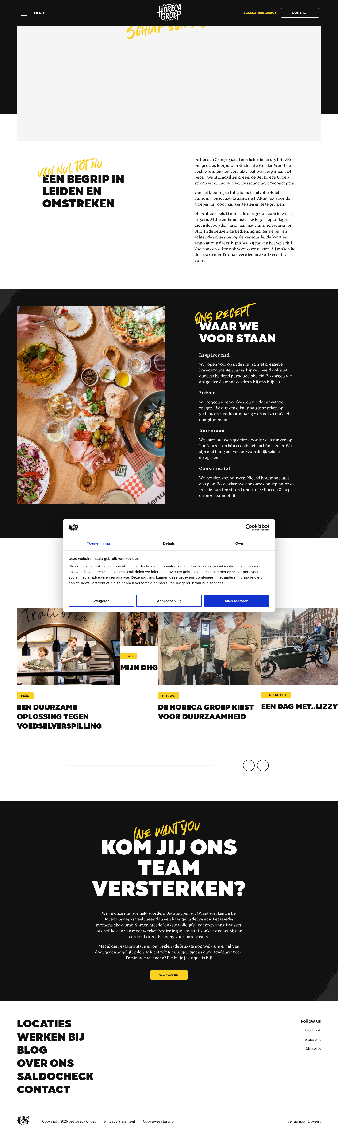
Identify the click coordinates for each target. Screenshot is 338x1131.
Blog (32, 1051)
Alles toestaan (237, 601)
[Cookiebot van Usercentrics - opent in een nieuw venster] (248, 527)
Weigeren (101, 601)
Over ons (45, 1064)
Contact (300, 13)
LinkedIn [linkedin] (313, 1048)
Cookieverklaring (158, 1121)
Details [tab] (169, 543)
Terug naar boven (304, 1121)
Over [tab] (239, 543)
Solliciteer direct (260, 13)
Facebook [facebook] (313, 1030)
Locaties (44, 1025)
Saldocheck (55, 1077)
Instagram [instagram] (311, 1039)
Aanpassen (169, 601)
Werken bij (169, 975)
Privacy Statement (120, 1121)
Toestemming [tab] (98, 543)
